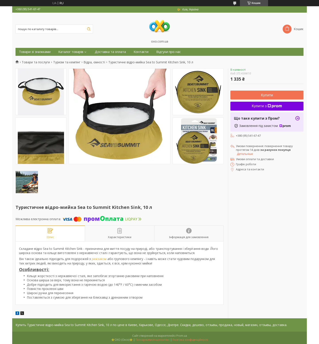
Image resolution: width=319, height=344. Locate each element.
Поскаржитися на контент (153, 340)
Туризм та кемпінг (66, 62)
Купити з (267, 106)
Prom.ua (181, 336)
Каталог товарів (70, 51)
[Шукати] (88, 29)
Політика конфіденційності (190, 340)
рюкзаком (99, 259)
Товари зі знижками (35, 51)
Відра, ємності (94, 62)
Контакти (141, 51)
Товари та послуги (36, 62)
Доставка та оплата (110, 51)
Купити (267, 95)
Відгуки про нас (168, 51)
